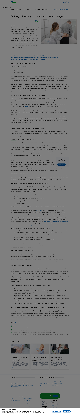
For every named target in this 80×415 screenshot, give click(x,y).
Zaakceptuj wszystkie (66, 411)
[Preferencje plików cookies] (2, 413)
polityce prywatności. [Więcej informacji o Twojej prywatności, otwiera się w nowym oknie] (27, 413)
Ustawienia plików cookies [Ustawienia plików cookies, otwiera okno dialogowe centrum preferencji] (56, 411)
